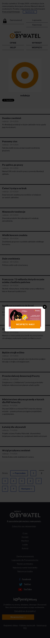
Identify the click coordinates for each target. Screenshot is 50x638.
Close (45, 307)
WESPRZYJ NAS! (25, 324)
